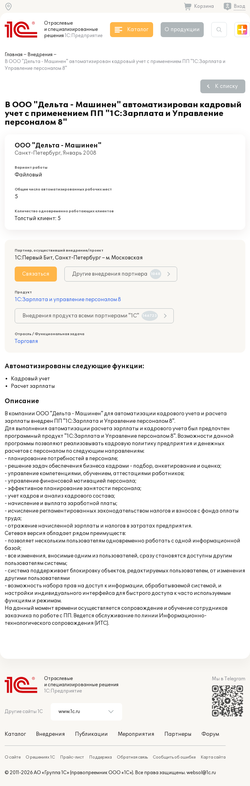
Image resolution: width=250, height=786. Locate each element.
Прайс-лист (72, 757)
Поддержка (100, 757)
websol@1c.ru (201, 772)
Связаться (35, 274)
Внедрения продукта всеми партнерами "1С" (90, 316)
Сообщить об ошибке (174, 757)
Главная (13, 54)
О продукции (182, 30)
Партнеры (178, 734)
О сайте (13, 757)
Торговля (26, 341)
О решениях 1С (40, 757)
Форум (210, 734)
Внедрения (40, 54)
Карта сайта (213, 757)
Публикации (91, 734)
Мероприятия (136, 734)
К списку (226, 86)
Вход (239, 6)
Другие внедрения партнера (116, 274)
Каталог (15, 734)
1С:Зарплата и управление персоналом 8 (68, 300)
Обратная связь (132, 757)
